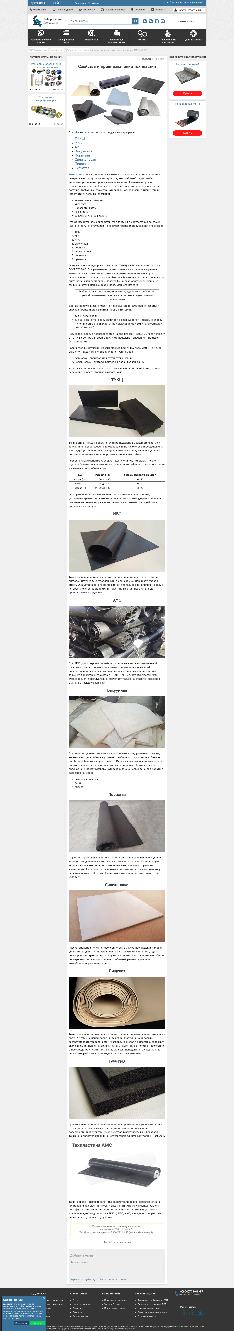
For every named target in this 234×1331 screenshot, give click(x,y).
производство (65, 9)
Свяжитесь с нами (41, 1316)
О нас (75, 1300)
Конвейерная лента (187, 103)
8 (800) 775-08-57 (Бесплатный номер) (183, 2)
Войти (182, 10)
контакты (160, 9)
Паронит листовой (187, 64)
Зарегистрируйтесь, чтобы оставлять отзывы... (100, 1279)
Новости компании (82, 1304)
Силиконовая (85, 159)
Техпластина (77, 174)
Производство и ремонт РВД (152, 1304)
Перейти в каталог (117, 1242)
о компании (39, 9)
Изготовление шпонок (149, 1308)
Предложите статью (114, 1308)
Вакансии (77, 1312)
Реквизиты (78, 1308)
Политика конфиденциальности (47, 1300)
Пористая (82, 155)
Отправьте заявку (147, 1316)
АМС (78, 147)
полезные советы (115, 9)
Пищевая (82, 163)
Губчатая (82, 168)
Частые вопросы (40, 1312)
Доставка (46, 1308)
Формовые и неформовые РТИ (153, 1300)
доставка (140, 9)
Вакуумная (83, 151)
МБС (78, 143)
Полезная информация (115, 1300)
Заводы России (112, 1304)
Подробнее (21, 1323)
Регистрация (194, 10)
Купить (187, 93)
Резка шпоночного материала (152, 1312)
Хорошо (37, 1323)
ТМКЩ (80, 138)
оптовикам (89, 9)
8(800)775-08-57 (191, 1291)
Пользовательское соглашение (47, 1304)
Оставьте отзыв (80, 1316)
